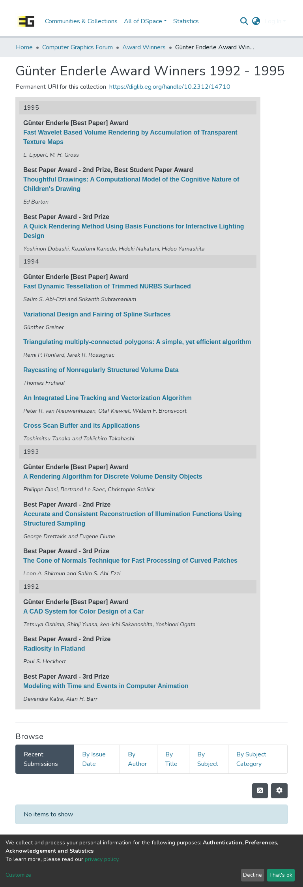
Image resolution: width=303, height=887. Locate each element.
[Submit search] (244, 21)
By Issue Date (94, 759)
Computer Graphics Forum (77, 47)
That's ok (280, 875)
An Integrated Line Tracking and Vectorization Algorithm (107, 398)
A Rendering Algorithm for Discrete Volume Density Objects (112, 476)
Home (24, 47)
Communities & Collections (81, 21)
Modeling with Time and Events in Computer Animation (106, 686)
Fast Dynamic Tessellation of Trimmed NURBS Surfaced (107, 286)
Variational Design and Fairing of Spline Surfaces (96, 314)
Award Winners (144, 47)
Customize (18, 875)
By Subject (207, 759)
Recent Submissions (41, 759)
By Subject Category (251, 759)
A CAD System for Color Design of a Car (83, 611)
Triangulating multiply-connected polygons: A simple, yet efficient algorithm (137, 342)
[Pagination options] (279, 790)
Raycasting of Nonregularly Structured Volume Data (101, 370)
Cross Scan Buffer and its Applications (81, 425)
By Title (171, 759)
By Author (137, 759)
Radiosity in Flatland (54, 648)
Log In (272, 21)
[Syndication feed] (260, 790)
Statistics (186, 21)
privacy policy (101, 859)
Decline (252, 875)
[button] (256, 21)
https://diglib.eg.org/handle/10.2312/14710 (169, 86)
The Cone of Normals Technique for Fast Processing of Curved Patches (130, 560)
